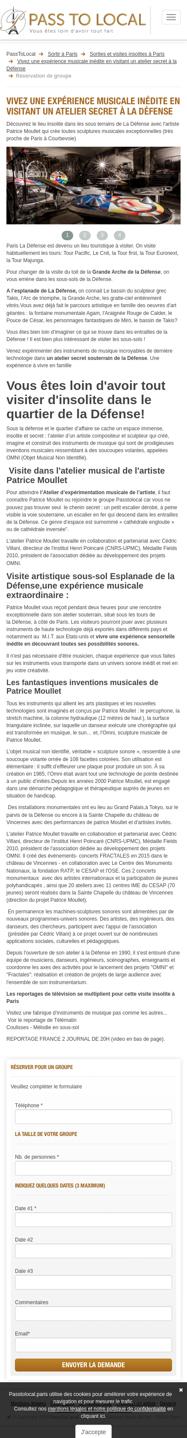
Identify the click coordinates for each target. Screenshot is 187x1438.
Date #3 (24, 1271)
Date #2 (24, 1240)
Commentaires (31, 1302)
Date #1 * (25, 1208)
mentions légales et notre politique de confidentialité (107, 1409)
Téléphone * (29, 1106)
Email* (22, 1334)
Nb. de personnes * (37, 1157)
